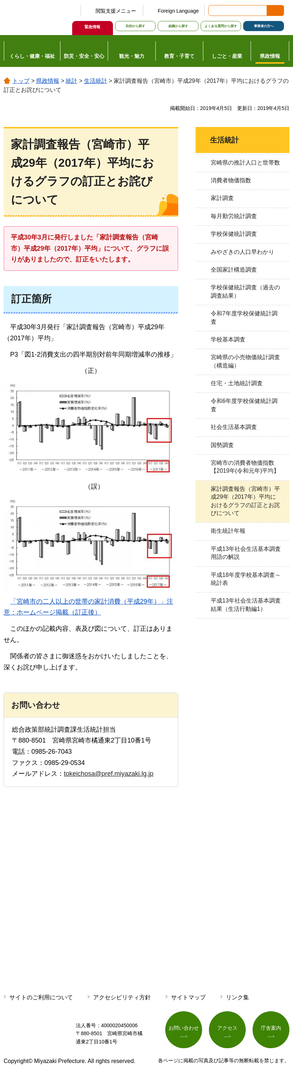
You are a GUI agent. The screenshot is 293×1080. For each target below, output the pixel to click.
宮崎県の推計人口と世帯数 (245, 163)
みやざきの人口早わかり (242, 252)
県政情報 (47, 81)
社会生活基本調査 (234, 427)
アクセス (227, 1028)
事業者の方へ (264, 26)
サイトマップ (188, 997)
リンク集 (237, 997)
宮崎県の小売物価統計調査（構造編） (245, 361)
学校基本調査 (228, 339)
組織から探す (178, 26)
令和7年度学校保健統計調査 (244, 317)
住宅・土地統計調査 (237, 383)
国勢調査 (222, 445)
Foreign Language (178, 11)
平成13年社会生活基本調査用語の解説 (246, 553)
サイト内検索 (214, 10)
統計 (71, 81)
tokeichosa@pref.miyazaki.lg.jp (108, 773)
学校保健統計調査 (234, 234)
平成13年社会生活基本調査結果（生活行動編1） (246, 605)
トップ (21, 81)
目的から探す (135, 26)
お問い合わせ (184, 1028)
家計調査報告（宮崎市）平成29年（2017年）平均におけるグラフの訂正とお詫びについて (245, 501)
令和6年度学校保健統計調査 (244, 405)
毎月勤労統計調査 (234, 216)
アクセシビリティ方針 (122, 997)
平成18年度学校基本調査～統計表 (246, 579)
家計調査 (222, 198)
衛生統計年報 (228, 531)
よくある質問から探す (221, 26)
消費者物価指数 (231, 180)
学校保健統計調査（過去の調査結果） (245, 291)
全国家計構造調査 (234, 270)
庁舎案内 (271, 1028)
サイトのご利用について (41, 997)
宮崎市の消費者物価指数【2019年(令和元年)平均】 (245, 467)
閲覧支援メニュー (116, 11)
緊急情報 (92, 27)
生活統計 (95, 81)
